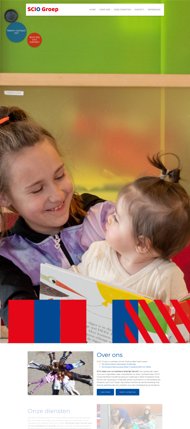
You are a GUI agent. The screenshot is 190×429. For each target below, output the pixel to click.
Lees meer (105, 392)
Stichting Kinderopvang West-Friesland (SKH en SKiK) (126, 367)
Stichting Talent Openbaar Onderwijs (119, 364)
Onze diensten (122, 9)
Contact (139, 9)
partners (108, 385)
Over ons (104, 9)
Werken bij (154, 9)
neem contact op (127, 392)
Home (92, 9)
